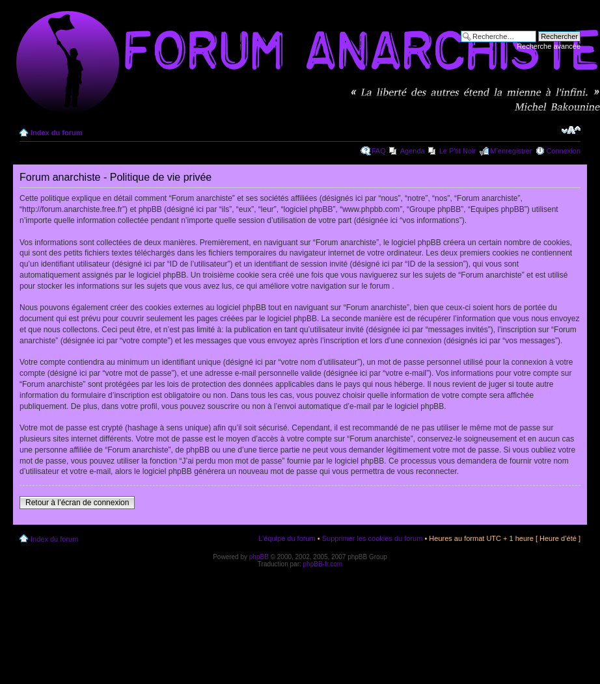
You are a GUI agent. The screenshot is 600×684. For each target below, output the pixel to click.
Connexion (563, 151)
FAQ (379, 151)
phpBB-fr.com (323, 564)
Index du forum (56, 133)
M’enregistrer (511, 151)
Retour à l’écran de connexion (77, 502)
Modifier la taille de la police (571, 130)
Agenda (412, 151)
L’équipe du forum (286, 538)
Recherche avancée (548, 46)
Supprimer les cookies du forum (372, 538)
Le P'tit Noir (457, 151)
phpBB (259, 556)
